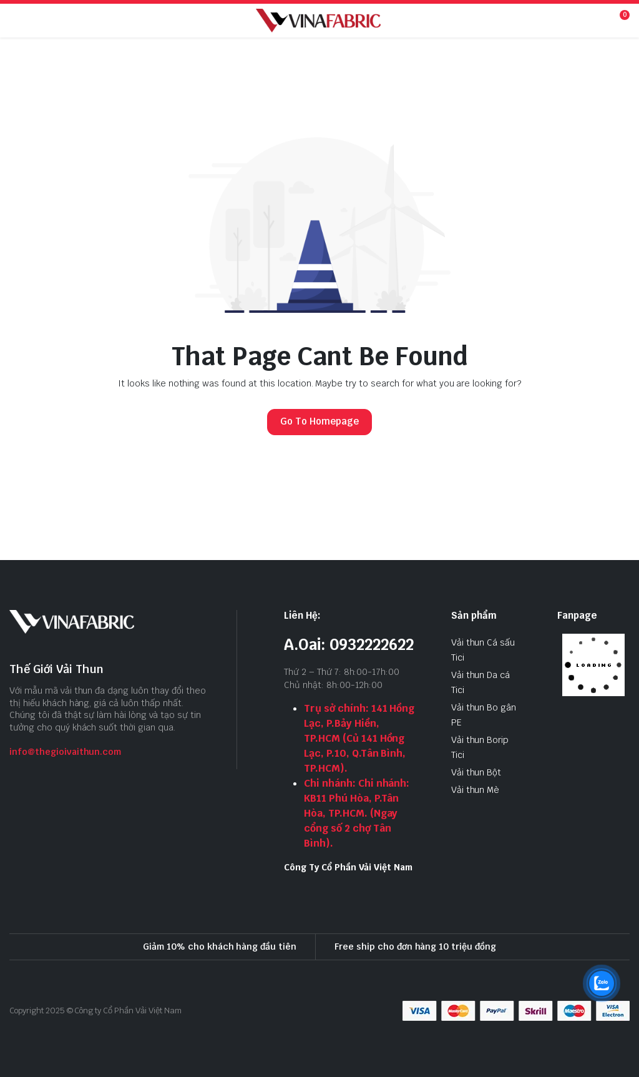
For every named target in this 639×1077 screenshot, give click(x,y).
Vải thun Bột (476, 772)
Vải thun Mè (475, 789)
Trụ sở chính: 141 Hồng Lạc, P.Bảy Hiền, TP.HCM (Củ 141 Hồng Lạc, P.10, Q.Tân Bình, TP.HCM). (359, 738)
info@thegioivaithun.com (65, 751)
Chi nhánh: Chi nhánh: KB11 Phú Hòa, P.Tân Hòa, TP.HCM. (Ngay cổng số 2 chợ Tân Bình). (356, 813)
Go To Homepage (319, 421)
